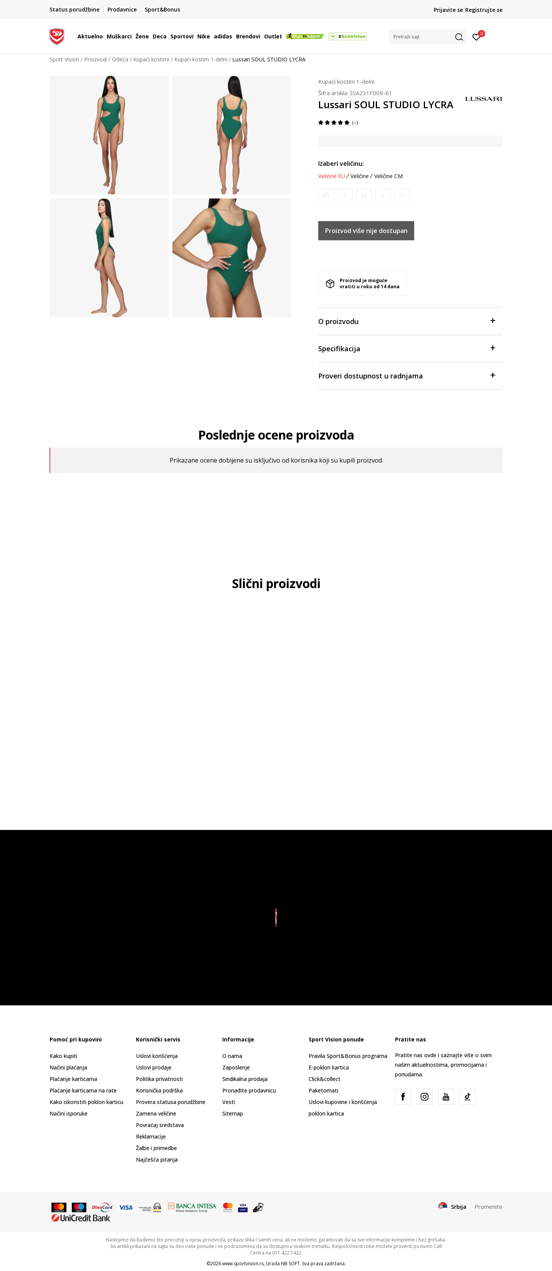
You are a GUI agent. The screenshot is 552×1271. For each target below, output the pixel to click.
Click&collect (324, 1079)
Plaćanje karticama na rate (83, 1090)
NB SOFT (290, 1263)
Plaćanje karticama (73, 1079)
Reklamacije (151, 1136)
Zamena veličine (156, 1113)
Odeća (120, 59)
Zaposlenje (236, 1067)
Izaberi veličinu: (341, 163)
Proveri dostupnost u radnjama (406, 375)
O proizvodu (406, 321)
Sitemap (232, 1113)
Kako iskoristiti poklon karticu (86, 1102)
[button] (427, 36)
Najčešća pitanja (157, 1159)
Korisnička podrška (159, 1090)
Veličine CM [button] (388, 176)
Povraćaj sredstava (160, 1125)
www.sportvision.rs (243, 1263)
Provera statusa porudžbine (170, 1102)
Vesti (228, 1102)
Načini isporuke (69, 1113)
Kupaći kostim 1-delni (200, 59)
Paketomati (323, 1090)
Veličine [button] (359, 176)
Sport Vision (64, 59)
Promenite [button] (488, 1206)
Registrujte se (483, 9)
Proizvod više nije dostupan (366, 230)
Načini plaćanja (68, 1067)
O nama (232, 1055)
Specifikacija (406, 348)
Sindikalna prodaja (245, 1079)
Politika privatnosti (159, 1079)
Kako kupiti (63, 1055)
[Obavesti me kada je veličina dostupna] (326, 195)
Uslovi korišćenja (157, 1055)
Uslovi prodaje (154, 1067)
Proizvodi (95, 59)
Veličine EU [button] (331, 176)
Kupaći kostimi (151, 59)
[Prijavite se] (476, 36)
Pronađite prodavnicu (249, 1090)
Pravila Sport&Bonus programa (348, 1055)
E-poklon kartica (329, 1067)
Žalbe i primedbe (156, 1148)
